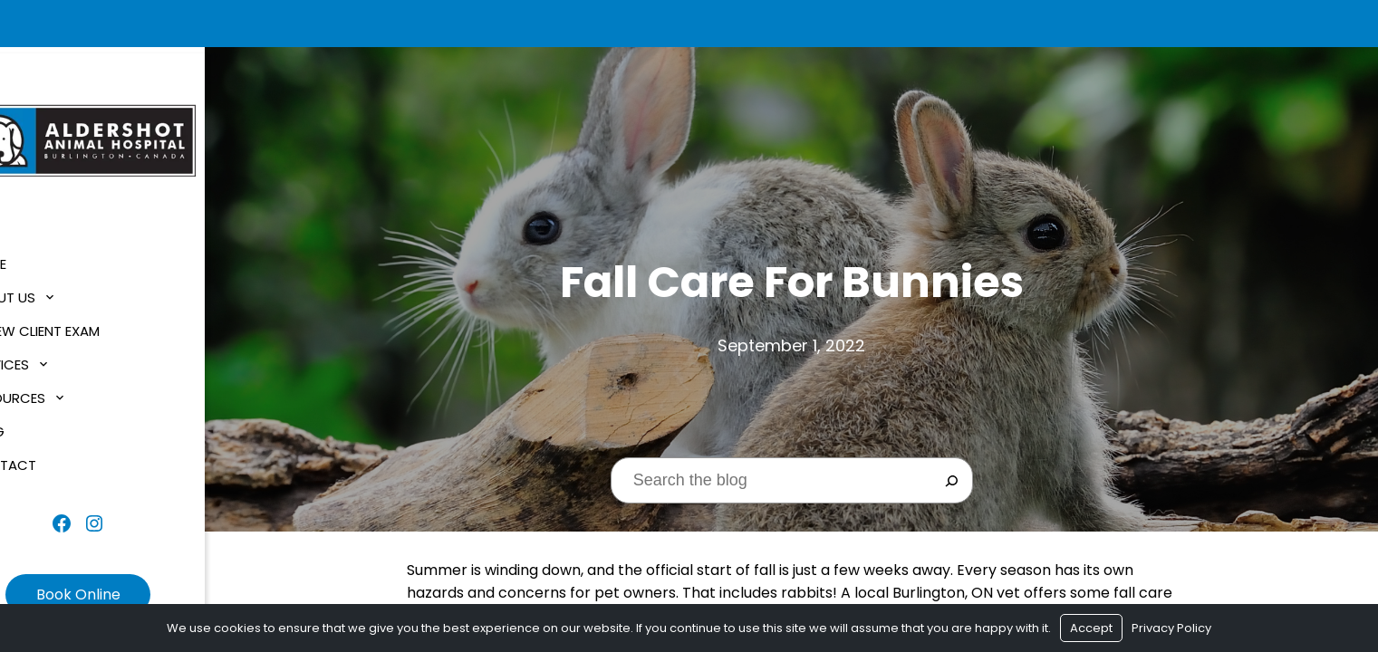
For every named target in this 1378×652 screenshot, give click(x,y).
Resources (56, 392)
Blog (35, 426)
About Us (51, 292)
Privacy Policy (1171, 628)
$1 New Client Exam (83, 325)
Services (48, 359)
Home (36, 258)
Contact (51, 459)
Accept (1091, 628)
